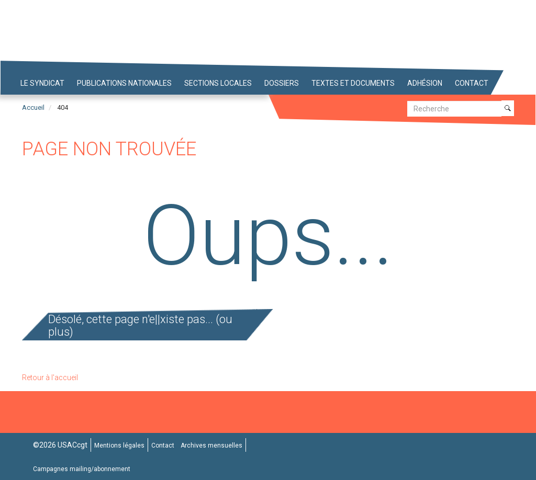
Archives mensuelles (211, 445)
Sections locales (218, 83)
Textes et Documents (353, 83)
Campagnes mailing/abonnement (81, 469)
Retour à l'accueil (50, 377)
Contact (471, 83)
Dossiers (281, 83)
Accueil (33, 107)
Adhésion (424, 83)
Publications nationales (124, 83)
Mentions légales (119, 445)
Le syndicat (42, 83)
